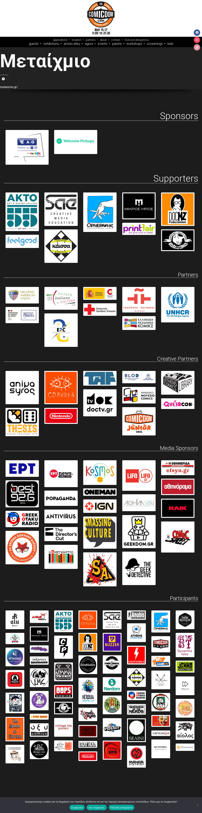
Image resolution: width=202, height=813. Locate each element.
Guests (34, 43)
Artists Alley (72, 43)
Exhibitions (51, 43)
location (76, 40)
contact (115, 40)
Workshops (134, 43)
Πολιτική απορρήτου (121, 807)
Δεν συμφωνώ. (96, 807)
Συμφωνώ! (77, 807)
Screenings (155, 43)
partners (91, 40)
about (103, 40)
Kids (170, 43)
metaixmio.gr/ (9, 87)
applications (60, 40)
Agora (89, 43)
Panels (117, 43)
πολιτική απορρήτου (137, 40)
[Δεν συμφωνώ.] (197, 805)
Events (103, 43)
